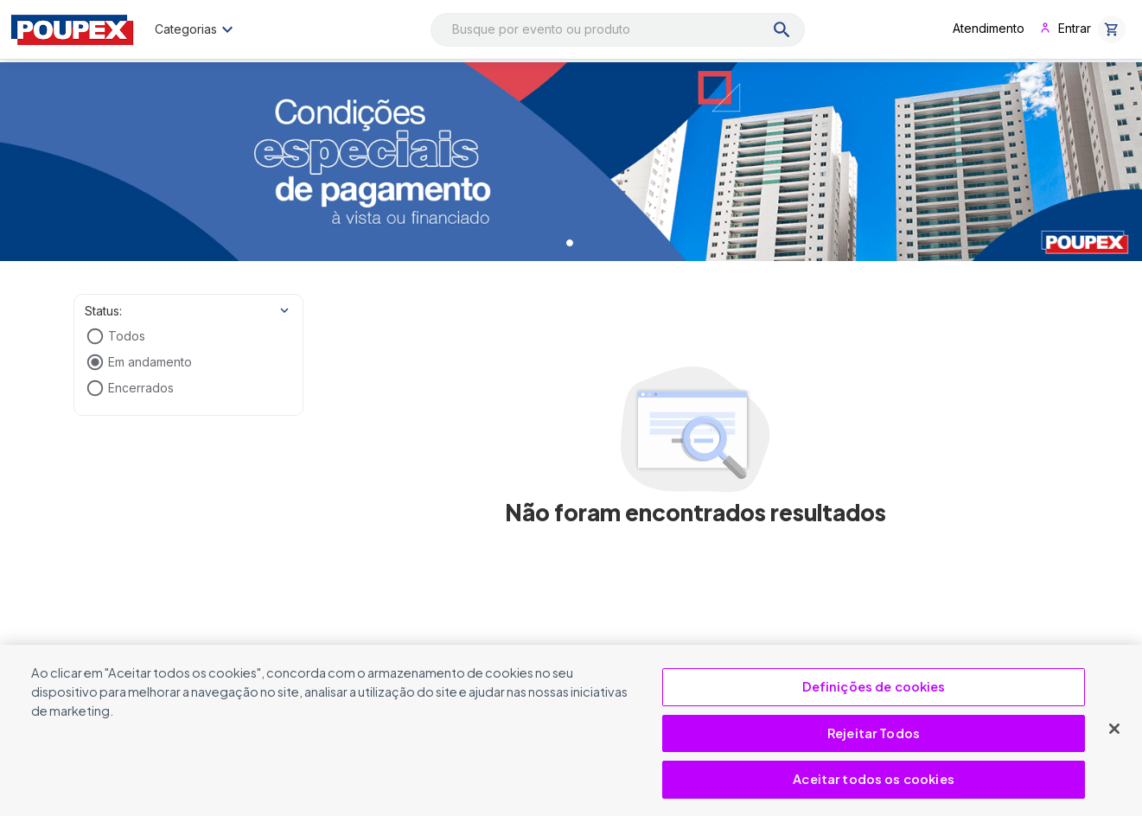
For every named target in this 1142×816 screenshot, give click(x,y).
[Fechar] (1114, 729)
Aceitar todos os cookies (873, 779)
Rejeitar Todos (873, 733)
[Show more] (284, 310)
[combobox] (618, 30)
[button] (1112, 29)
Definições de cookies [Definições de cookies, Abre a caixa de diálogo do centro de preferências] (874, 686)
